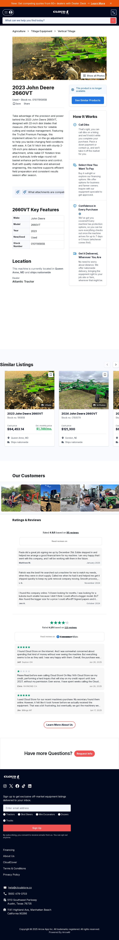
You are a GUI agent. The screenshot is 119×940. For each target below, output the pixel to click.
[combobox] (59, 20)
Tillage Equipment (41, 31)
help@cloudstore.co (20, 887)
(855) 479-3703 (17, 893)
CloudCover (10, 862)
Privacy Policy (11, 874)
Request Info (84, 753)
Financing (8, 849)
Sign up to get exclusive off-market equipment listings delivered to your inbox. (34, 798)
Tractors (10, 814)
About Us (8, 856)
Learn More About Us (59, 724)
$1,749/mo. (44, 428)
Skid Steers (27, 814)
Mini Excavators (47, 814)
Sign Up (36, 828)
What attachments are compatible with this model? (55, 192)
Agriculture (18, 31)
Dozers (64, 814)
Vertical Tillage (66, 31)
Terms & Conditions (14, 868)
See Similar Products (87, 100)
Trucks (9, 820)
